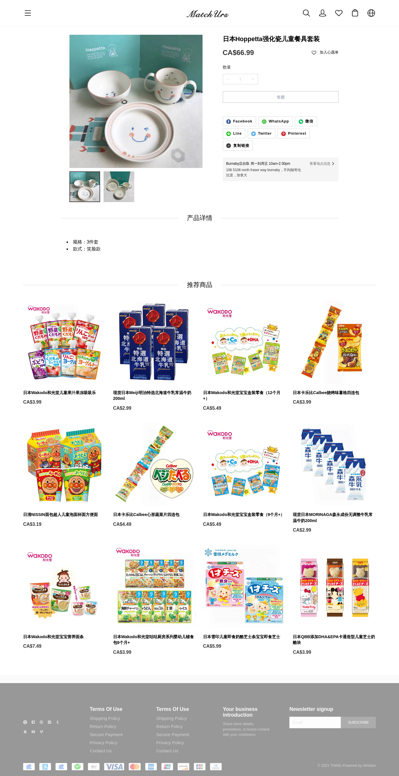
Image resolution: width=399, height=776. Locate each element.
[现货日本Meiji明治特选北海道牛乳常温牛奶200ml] (154, 356)
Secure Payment (106, 739)
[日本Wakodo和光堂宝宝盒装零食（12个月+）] (244, 356)
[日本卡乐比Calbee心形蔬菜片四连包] (154, 475)
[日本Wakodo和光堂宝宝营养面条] (64, 597)
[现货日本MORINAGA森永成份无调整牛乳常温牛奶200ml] (334, 478)
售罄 (281, 97)
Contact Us (101, 756)
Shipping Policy (105, 723)
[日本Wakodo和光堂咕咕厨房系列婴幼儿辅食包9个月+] (154, 600)
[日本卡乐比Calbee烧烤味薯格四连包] (334, 353)
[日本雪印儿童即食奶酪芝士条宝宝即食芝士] (244, 597)
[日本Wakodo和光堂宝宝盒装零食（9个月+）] (244, 475)
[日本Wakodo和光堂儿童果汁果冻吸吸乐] (64, 353)
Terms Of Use (106, 715)
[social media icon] (25, 729)
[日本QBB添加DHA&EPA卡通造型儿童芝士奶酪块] (334, 600)
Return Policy (103, 731)
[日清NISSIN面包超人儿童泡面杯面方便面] (64, 475)
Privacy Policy (103, 748)
